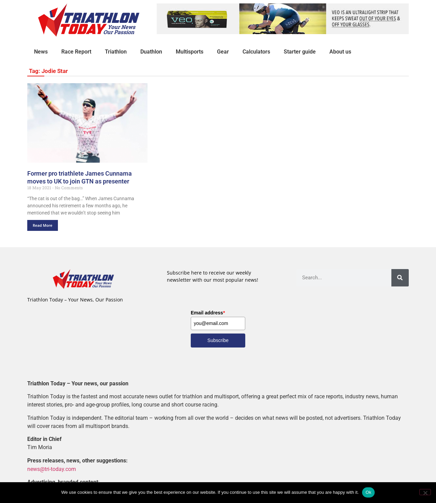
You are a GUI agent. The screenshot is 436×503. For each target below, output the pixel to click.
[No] (425, 492)
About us (340, 51)
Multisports (189, 51)
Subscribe (218, 340)
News (41, 51)
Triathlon (116, 51)
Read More (42, 225)
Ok (368, 492)
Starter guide (300, 51)
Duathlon (151, 51)
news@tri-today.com (51, 468)
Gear (223, 51)
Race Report (76, 51)
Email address (208, 312)
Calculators (256, 51)
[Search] (400, 277)
